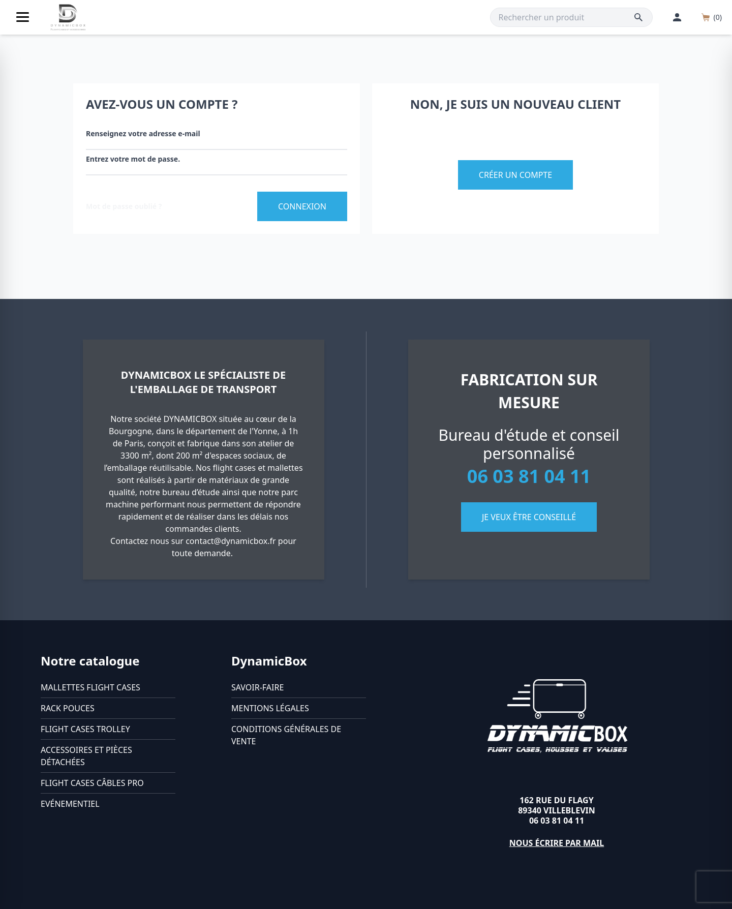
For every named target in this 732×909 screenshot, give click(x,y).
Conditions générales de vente (286, 735)
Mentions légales (270, 708)
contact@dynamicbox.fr (231, 541)
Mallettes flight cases (90, 687)
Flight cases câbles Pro (92, 783)
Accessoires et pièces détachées (86, 756)
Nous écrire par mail (556, 843)
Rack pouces (68, 708)
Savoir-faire (257, 687)
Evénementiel (70, 803)
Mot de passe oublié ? (124, 206)
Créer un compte (515, 174)
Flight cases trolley (85, 729)
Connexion (302, 206)
